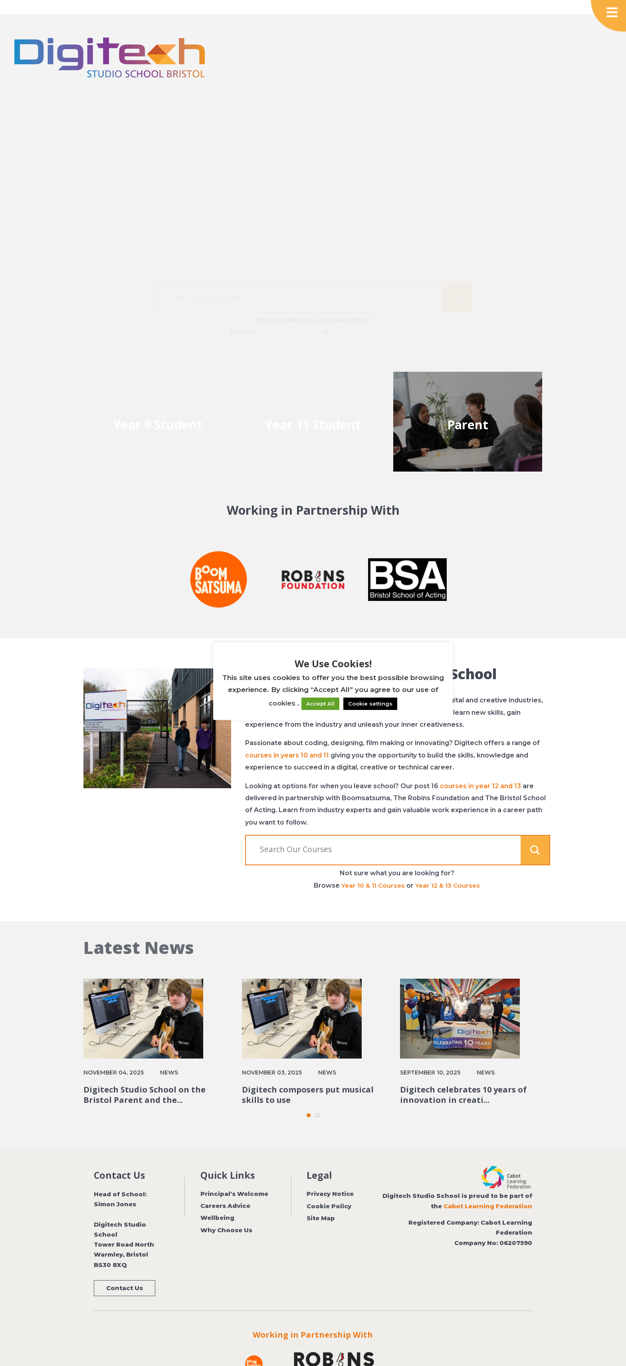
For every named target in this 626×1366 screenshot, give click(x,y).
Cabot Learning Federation (487, 1188)
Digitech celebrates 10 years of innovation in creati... (463, 1077)
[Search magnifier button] (456, 275)
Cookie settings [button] (371, 703)
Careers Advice (225, 1188)
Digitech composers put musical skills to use (308, 1077)
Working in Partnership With (313, 1316)
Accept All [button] (321, 703)
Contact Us (124, 1270)
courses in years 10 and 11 (287, 737)
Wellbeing (217, 1200)
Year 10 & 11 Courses (288, 311)
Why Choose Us (226, 1212)
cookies (282, 703)
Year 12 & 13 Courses (365, 311)
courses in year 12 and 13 (480, 768)
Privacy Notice (331, 1176)
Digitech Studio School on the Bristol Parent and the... (144, 1077)
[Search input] (309, 274)
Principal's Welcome (234, 1176)
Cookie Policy (329, 1188)
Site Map (321, 1200)
